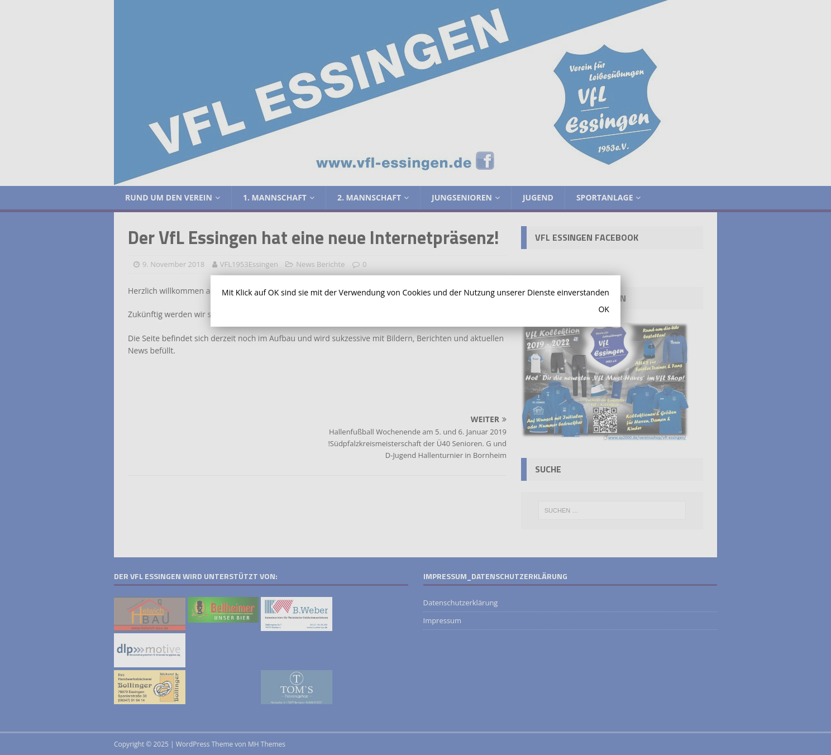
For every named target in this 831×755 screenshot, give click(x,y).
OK (603, 309)
